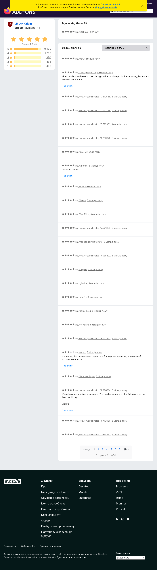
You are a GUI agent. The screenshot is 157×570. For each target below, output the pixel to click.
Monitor (121, 503)
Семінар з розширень (55, 497)
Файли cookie (28, 546)
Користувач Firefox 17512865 (94, 96)
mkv (81, 152)
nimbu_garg (85, 311)
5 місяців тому (92, 58)
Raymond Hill (31, 27)
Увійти (150, 3)
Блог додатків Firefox (55, 492)
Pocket (120, 509)
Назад (86, 449)
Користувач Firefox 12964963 (95, 434)
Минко (82, 200)
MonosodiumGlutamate (91, 241)
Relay (119, 497)
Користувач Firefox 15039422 (94, 255)
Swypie (83, 269)
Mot (81, 58)
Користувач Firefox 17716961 (94, 124)
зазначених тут (35, 554)
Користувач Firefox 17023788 (95, 110)
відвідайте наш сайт (106, 7)
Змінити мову (123, 553)
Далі (126, 449)
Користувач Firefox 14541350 (94, 228)
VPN (119, 492)
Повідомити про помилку (58, 526)
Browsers (122, 486)
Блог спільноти (51, 514)
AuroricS (83, 165)
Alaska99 (83, 32)
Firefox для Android (111, 4)
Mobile (82, 492)
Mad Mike (84, 214)
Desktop (83, 486)
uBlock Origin (23, 23)
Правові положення (50, 546)
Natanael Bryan (87, 376)
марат (82, 352)
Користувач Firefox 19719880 (95, 420)
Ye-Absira (84, 324)
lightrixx (83, 283)
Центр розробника (53, 503)
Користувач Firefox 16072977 (94, 338)
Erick (81, 186)
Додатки (47, 480)
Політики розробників (55, 509)
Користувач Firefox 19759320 (95, 138)
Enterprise (84, 497)
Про (43, 486)
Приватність (10, 546)
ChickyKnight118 (87, 72)
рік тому (94, 32)
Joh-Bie (83, 297)
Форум (45, 520)
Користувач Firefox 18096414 (95, 390)
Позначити (67, 86)
